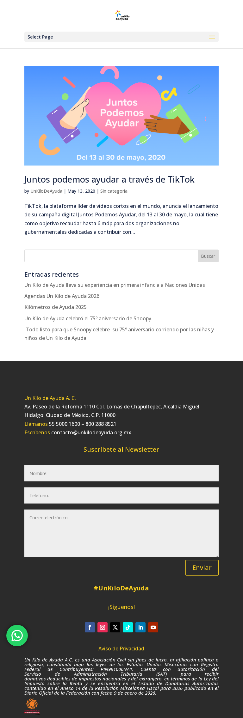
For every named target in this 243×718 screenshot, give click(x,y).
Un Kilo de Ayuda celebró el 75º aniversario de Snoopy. (88, 318)
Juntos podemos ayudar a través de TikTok (109, 179)
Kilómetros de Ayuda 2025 (55, 307)
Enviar (202, 567)
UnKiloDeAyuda (46, 191)
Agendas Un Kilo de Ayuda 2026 (61, 296)
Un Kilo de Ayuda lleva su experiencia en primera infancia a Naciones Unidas (114, 284)
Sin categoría (114, 191)
